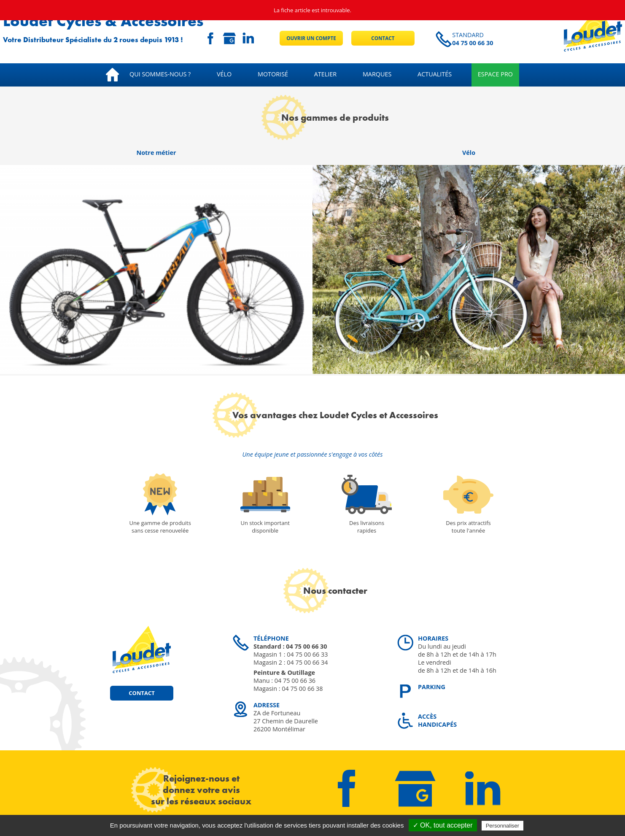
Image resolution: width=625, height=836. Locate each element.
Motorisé (273, 74)
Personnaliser (503, 825)
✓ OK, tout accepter (443, 825)
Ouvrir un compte (311, 38)
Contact (382, 38)
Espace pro (495, 74)
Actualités (435, 74)
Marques (377, 74)
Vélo (224, 74)
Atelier (325, 74)
